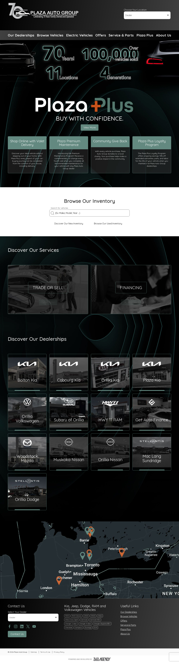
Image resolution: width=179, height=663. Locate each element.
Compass (78, 627)
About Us (125, 633)
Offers (123, 620)
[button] (21, 35)
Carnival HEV (95, 620)
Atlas (100, 616)
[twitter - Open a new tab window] (28, 626)
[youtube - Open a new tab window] (34, 626)
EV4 (95, 627)
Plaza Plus (125, 629)
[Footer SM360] (102, 659)
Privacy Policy (59, 652)
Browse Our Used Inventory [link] (109, 223)
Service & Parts (128, 625)
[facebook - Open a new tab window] (9, 626)
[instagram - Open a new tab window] (15, 626)
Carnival (84, 620)
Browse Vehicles (128, 616)
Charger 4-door (85, 624)
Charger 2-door (71, 624)
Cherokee (68, 627)
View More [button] (89, 127)
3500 (93, 616)
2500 (86, 616)
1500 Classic (76, 616)
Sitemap (33, 652)
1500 (67, 616)
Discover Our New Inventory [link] (70, 223)
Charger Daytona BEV (102, 624)
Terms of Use (45, 652)
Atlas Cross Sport (71, 620)
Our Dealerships (128, 612)
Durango (88, 627)
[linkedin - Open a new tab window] (21, 626)
